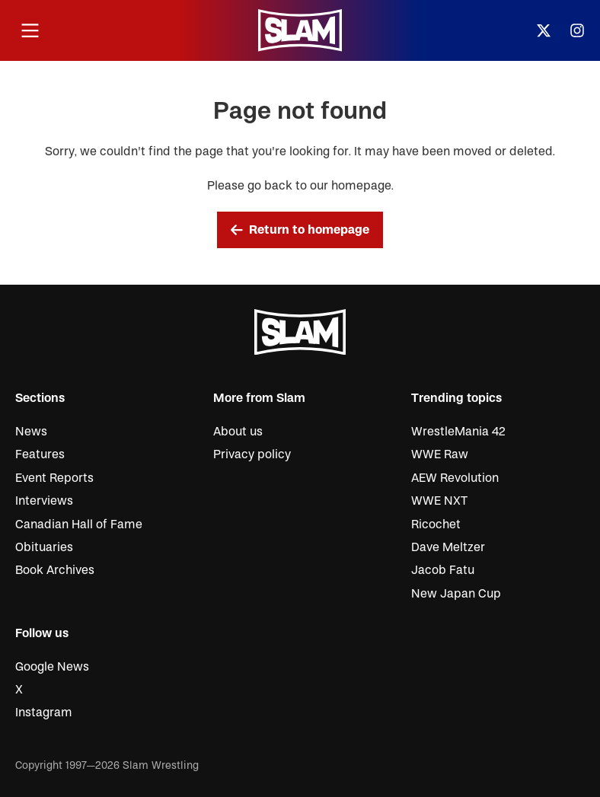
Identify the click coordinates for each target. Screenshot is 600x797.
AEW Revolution (455, 478)
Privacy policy (252, 454)
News (31, 431)
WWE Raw (439, 454)
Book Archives (54, 570)
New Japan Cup (456, 594)
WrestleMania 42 (458, 431)
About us (238, 431)
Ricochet (436, 524)
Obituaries (44, 547)
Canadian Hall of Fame (78, 524)
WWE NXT (439, 501)
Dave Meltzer (448, 547)
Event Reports (54, 478)
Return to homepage (300, 230)
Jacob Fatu (442, 570)
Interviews (44, 501)
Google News (52, 667)
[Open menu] (29, 30)
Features (40, 454)
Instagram (43, 712)
